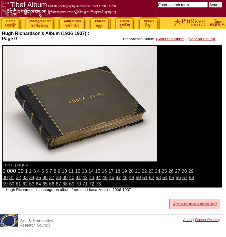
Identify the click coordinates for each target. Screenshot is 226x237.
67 (58, 183)
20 (131, 171)
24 (157, 171)
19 (124, 171)
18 (117, 171)
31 (11, 177)
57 (184, 177)
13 (84, 171)
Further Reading (207, 220)
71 (85, 183)
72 (91, 183)
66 (51, 183)
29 (191, 171)
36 (45, 177)
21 (137, 171)
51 (144, 177)
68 (65, 183)
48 (124, 177)
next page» (16, 164)
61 (18, 183)
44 (98, 177)
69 (71, 183)
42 (85, 177)
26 (171, 171)
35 (38, 177)
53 (158, 177)
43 (91, 177)
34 (31, 177)
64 (38, 183)
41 (78, 177)
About (187, 220)
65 (45, 183)
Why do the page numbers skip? (195, 203)
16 (104, 171)
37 (51, 177)
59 (5, 183)
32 (18, 177)
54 (164, 177)
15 (97, 171)
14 (91, 171)
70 (78, 183)
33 (25, 177)
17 (111, 171)
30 (5, 177)
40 (71, 177)
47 (118, 177)
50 (138, 177)
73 (98, 183)
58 (191, 177)
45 (104, 177)
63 (31, 183)
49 (131, 177)
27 (177, 171)
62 (25, 183)
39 (65, 177)
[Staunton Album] (171, 39)
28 (184, 171)
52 (151, 177)
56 (178, 177)
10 (64, 171)
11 (71, 171)
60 (11, 183)
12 (77, 171)
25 (164, 171)
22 (144, 171)
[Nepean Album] (201, 39)
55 (171, 177)
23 (151, 171)
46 (111, 177)
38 (58, 177)
